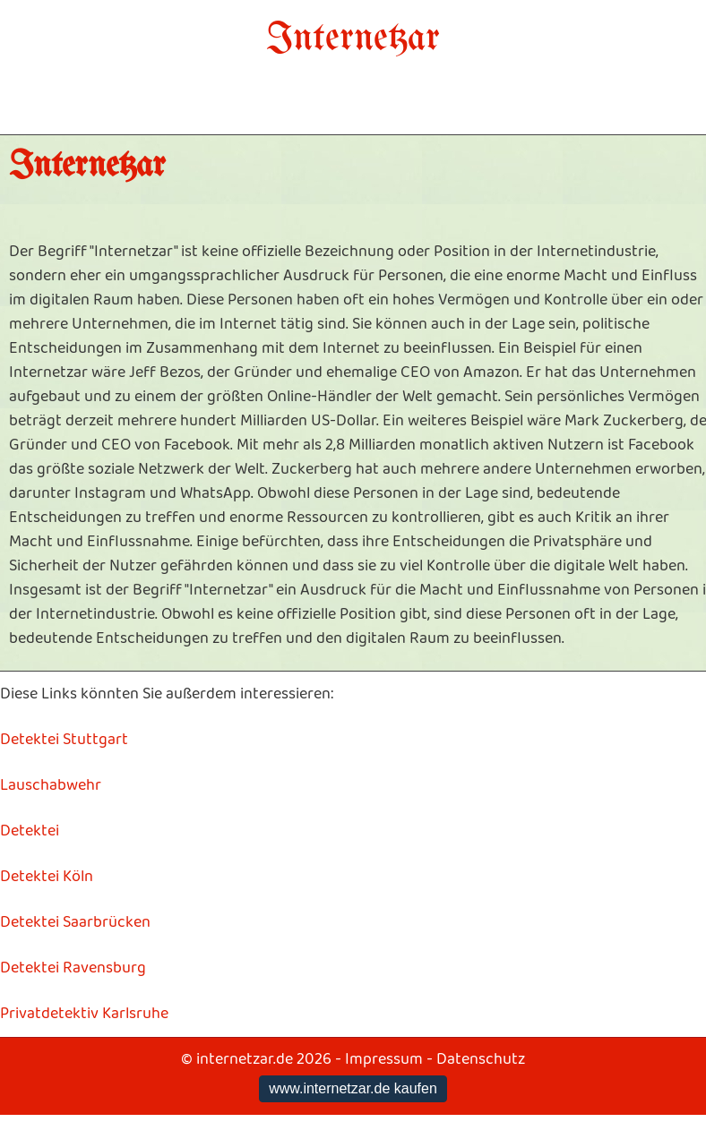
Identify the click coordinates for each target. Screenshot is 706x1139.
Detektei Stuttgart (64, 739)
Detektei (29, 831)
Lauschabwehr (50, 785)
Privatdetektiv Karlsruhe (84, 1013)
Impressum (384, 1059)
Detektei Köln (46, 876)
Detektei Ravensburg (73, 968)
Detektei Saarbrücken (75, 922)
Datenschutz (480, 1059)
